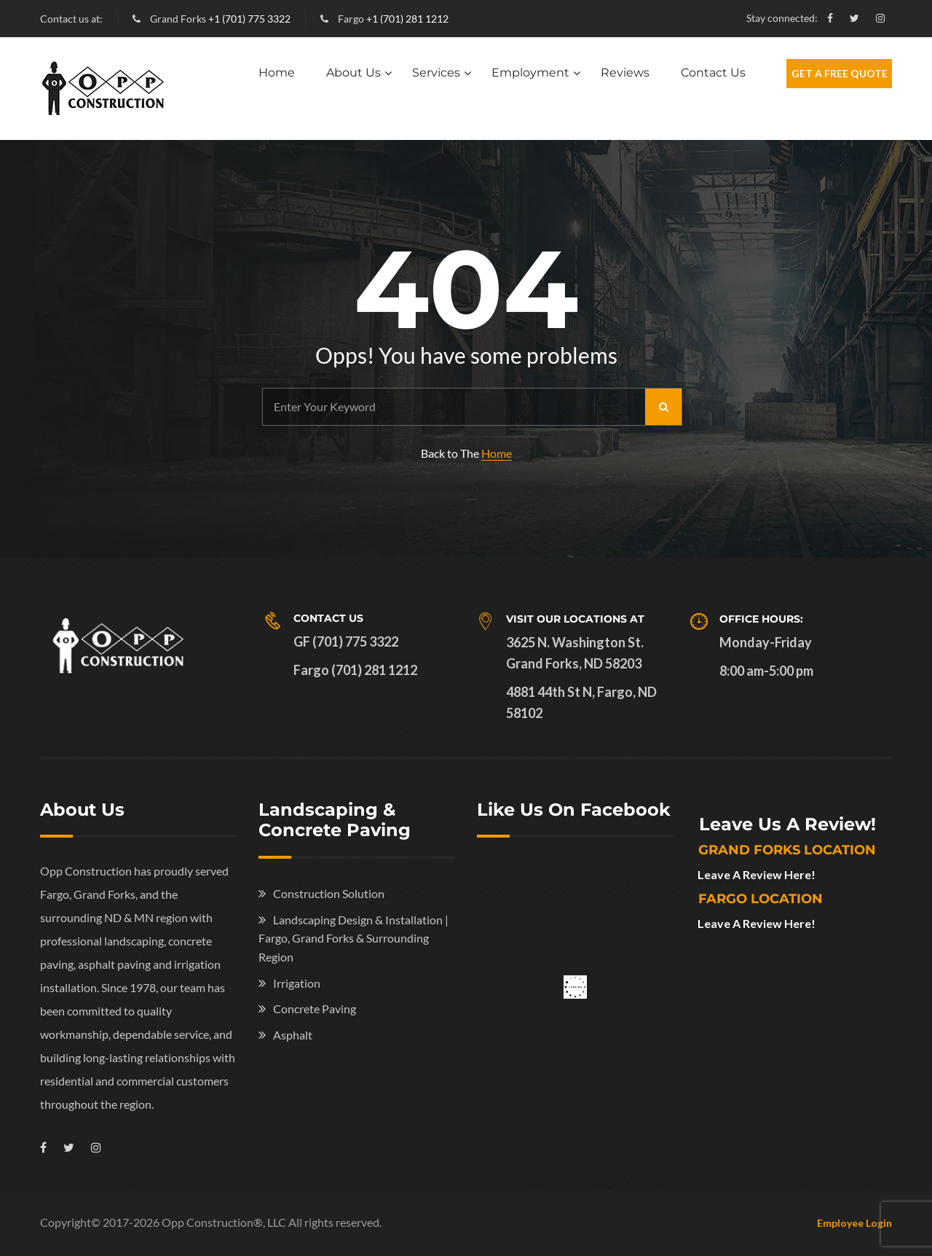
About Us (353, 72)
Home (276, 72)
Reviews (625, 72)
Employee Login (854, 1223)
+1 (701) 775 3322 (249, 18)
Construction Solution (328, 893)
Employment (530, 72)
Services (436, 72)
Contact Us (713, 72)
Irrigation (296, 983)
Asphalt (292, 1035)
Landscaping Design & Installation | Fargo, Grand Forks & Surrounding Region (353, 938)
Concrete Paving (314, 1008)
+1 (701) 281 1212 (407, 18)
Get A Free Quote (839, 73)
